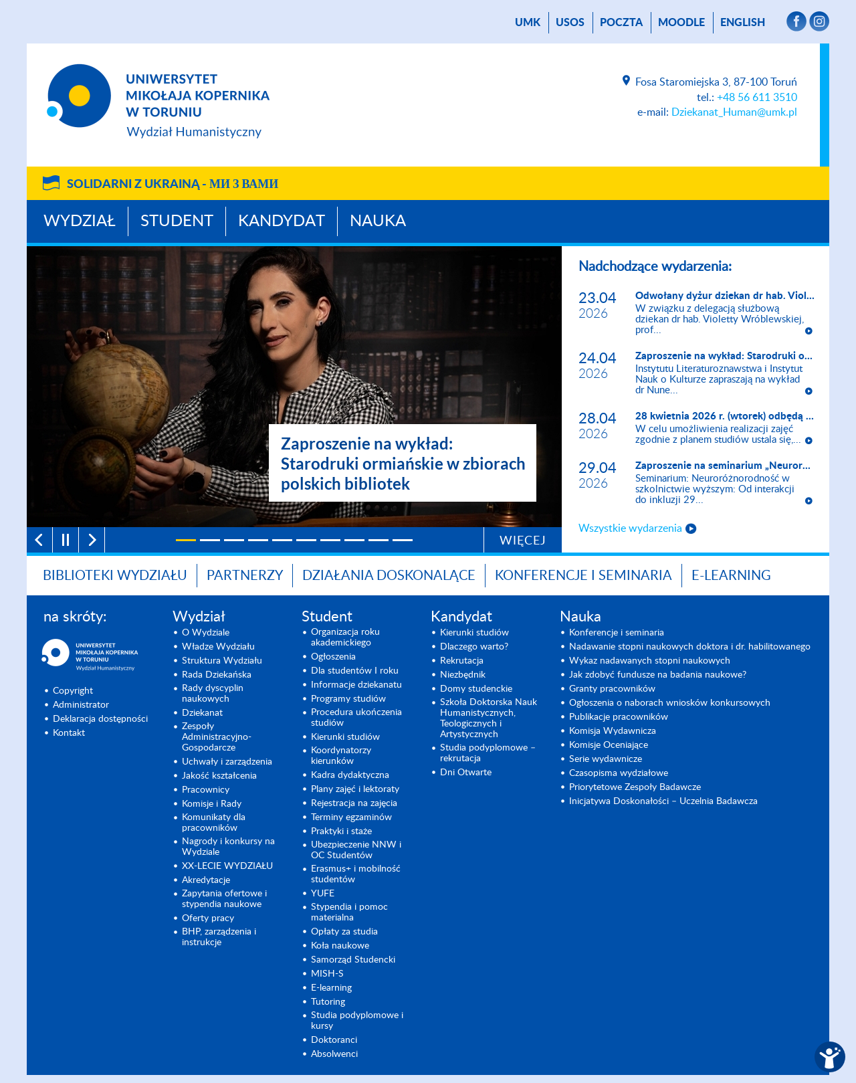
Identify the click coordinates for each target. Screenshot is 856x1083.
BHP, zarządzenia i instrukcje (219, 937)
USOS (570, 22)
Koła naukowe (340, 946)
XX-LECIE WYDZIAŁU (227, 866)
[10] (403, 540)
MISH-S (327, 974)
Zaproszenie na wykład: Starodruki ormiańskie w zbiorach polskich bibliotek (403, 463)
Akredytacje (206, 880)
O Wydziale (205, 632)
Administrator (81, 705)
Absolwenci (334, 1054)
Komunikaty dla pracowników (213, 823)
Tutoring (328, 1002)
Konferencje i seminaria (616, 632)
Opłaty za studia (344, 932)
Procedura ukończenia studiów (356, 718)
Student (176, 221)
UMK (527, 22)
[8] (354, 540)
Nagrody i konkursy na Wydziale (228, 847)
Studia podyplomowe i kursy (357, 1021)
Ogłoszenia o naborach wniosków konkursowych (669, 703)
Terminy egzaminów (351, 817)
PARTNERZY (245, 576)
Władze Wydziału (218, 647)
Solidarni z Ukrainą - (172, 185)
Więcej (523, 541)
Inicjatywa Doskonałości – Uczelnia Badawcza (663, 801)
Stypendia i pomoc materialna (349, 912)
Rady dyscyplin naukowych (212, 694)
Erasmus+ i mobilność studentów (356, 874)
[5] (282, 540)
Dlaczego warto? (474, 647)
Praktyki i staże (341, 831)
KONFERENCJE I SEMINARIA (583, 576)
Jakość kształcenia (219, 776)
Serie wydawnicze (605, 759)
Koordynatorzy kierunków (341, 756)
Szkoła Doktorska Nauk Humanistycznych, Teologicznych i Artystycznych (488, 718)
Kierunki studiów (345, 737)
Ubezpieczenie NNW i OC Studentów (356, 850)
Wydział (79, 221)
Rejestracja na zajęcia (354, 803)
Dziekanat (202, 713)
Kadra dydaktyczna (350, 775)
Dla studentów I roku (355, 671)
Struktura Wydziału (222, 661)
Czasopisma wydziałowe (618, 773)
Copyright (73, 691)
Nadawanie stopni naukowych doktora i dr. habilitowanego (690, 647)
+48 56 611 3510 (757, 97)
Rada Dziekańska (216, 675)
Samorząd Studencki (353, 960)
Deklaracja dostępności (100, 719)
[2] (210, 540)
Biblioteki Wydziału (115, 576)
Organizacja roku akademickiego (345, 637)
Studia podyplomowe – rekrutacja (488, 753)
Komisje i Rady (211, 804)
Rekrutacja (462, 661)
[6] (306, 540)
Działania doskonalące (388, 576)
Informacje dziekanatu (356, 685)
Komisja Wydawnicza (612, 731)
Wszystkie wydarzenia (630, 528)
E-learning (331, 988)
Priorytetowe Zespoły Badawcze (635, 787)
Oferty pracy (208, 918)
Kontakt (69, 733)
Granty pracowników (612, 689)
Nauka (378, 221)
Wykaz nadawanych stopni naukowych (649, 661)
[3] (234, 540)
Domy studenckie (476, 689)
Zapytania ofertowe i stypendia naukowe (224, 899)
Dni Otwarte (466, 772)
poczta (621, 22)
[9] (378, 540)
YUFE (322, 893)
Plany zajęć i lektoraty (355, 789)
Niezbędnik (463, 675)
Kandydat (281, 221)
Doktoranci (334, 1040)
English (742, 22)
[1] (186, 540)
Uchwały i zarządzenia (227, 762)
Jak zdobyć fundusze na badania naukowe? (657, 675)
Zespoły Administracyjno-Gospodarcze (216, 737)
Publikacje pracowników (618, 717)
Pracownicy (205, 790)
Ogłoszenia (333, 657)
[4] (258, 540)
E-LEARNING (731, 576)
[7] (330, 540)
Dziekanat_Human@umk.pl (734, 112)
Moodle (681, 22)
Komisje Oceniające (608, 745)
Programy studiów (348, 699)
